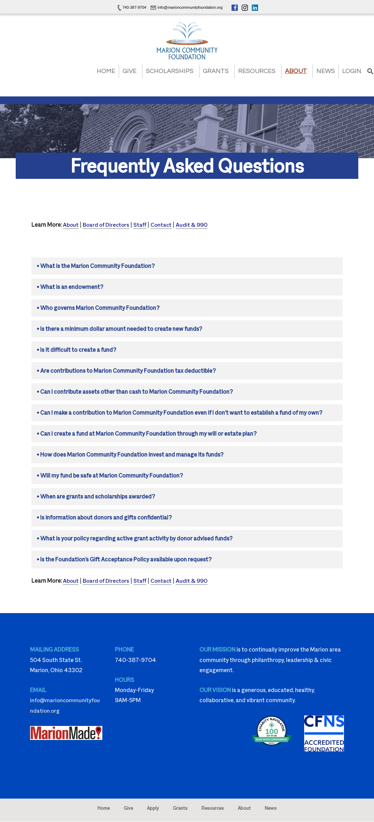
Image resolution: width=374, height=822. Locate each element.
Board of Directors (107, 224)
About (296, 71)
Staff (141, 224)
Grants (216, 71)
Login (351, 71)
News (325, 71)
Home (106, 71)
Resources (257, 71)
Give (130, 71)
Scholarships (169, 71)
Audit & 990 (194, 224)
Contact (163, 224)
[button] (370, 73)
